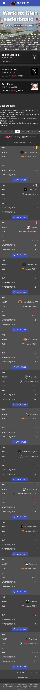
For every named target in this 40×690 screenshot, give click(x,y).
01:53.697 (34, 648)
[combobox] (33, 677)
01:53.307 (34, 423)
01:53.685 (34, 573)
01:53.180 (34, 386)
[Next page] (36, 672)
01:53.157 (34, 348)
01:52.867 (12, 61)
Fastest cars (30, 137)
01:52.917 (12, 91)
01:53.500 (34, 461)
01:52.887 (12, 76)
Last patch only (14, 137)
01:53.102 (34, 311)
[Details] (20, 180)
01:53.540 (34, 498)
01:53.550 (34, 536)
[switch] (7, 137)
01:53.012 (34, 273)
